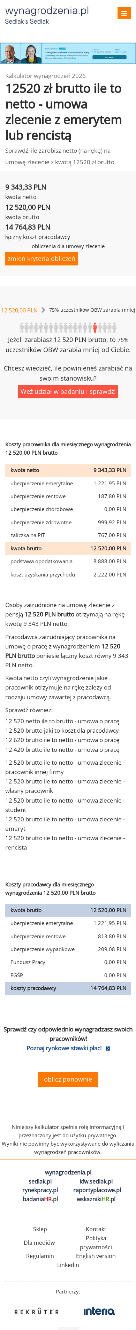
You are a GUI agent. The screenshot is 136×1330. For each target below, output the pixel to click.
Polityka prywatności (96, 1242)
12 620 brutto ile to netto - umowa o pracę (62, 740)
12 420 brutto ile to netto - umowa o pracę (62, 750)
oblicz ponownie (68, 1079)
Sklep (40, 1229)
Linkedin (68, 1265)
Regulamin (40, 1256)
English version (96, 1256)
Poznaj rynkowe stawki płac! (64, 1048)
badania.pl (40, 1199)
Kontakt (96, 1229)
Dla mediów (39, 1243)
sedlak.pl (40, 1181)
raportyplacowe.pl (97, 1190)
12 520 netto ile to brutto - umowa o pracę (62, 721)
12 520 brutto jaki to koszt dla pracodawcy (62, 730)
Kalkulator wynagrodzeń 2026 (45, 76)
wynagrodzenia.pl (68, 1172)
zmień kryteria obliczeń (41, 258)
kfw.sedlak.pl (96, 1181)
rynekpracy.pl (40, 1190)
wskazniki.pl (96, 1199)
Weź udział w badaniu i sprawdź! (68, 391)
